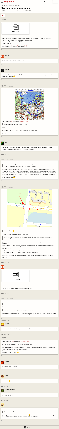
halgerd (7, 361)
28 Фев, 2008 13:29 (5, 154)
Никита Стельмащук (10, 389)
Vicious (7, 323)
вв (11, 121)
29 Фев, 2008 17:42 (5, 372)
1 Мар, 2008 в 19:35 (25, 409)
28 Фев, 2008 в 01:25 (23, 121)
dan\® (12, 161)
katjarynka (18, 10)
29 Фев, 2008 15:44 (5, 334)
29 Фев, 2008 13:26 (5, 293)
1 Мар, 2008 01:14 (4, 386)
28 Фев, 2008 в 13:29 (24, 161)
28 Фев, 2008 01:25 (5, 66)
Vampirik (7, 69)
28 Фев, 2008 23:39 (5, 183)
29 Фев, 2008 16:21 (5, 358)
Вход (55, 1)
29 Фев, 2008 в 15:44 (25, 341)
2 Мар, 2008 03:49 (27, 10)
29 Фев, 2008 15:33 (5, 320)
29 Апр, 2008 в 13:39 (24, 228)
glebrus (7, 55)
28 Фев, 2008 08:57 (5, 82)
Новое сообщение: (11, 10)
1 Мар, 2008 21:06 (4, 422)
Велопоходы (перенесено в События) (10, 5)
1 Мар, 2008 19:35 (4, 400)
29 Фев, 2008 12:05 (5, 262)
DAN (6, 142)
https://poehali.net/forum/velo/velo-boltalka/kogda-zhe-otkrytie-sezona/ (20, 45)
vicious (12, 341)
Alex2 (6, 375)
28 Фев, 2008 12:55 (5, 138)
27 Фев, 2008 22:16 (5, 52)
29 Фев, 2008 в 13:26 (23, 300)
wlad (12, 228)
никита (12, 409)
